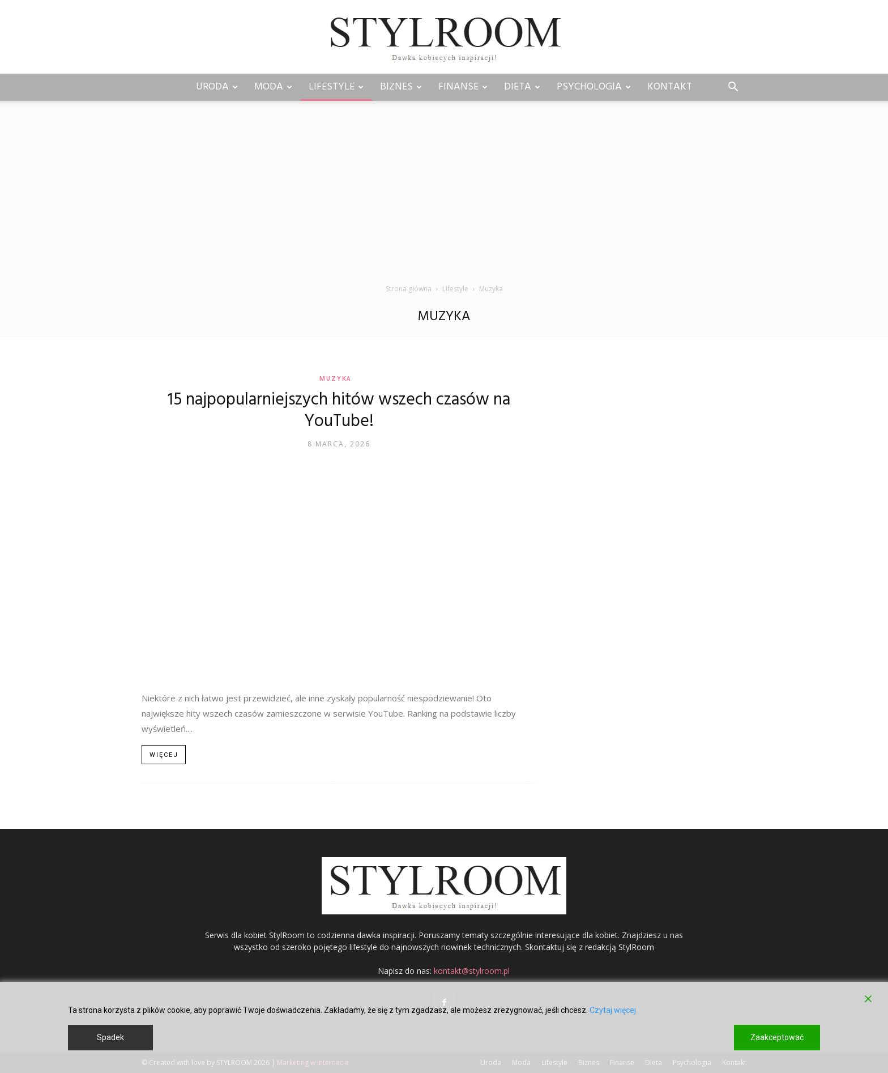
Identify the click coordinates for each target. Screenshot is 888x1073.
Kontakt (669, 87)
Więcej (164, 755)
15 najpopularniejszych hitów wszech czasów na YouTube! (339, 410)
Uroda (217, 87)
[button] (732, 88)
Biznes (401, 87)
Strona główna (409, 288)
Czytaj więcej (613, 1010)
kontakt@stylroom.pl (472, 970)
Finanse (463, 87)
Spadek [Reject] (110, 1037)
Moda (273, 87)
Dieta (522, 87)
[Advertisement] (444, 198)
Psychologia (594, 87)
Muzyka (335, 378)
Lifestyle (336, 87)
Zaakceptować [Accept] (777, 1037)
